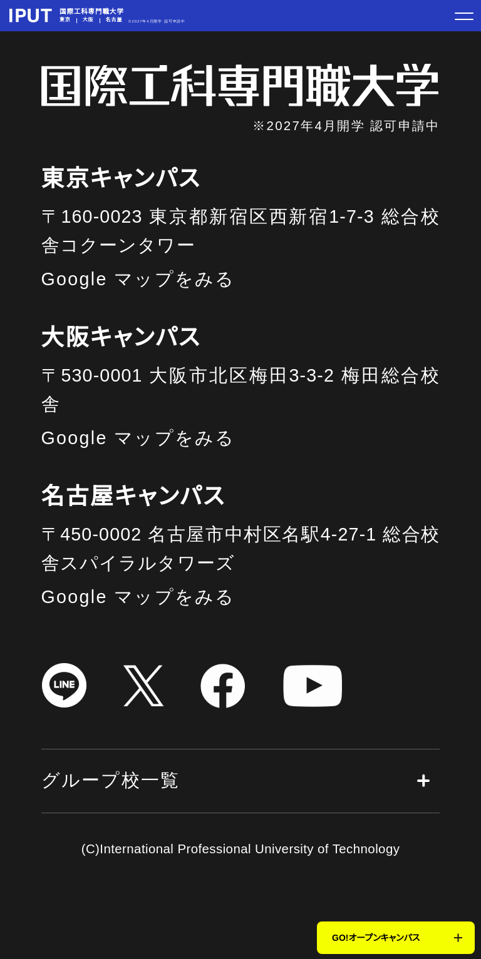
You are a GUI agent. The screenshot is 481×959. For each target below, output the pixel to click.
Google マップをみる (138, 279)
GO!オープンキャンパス (376, 938)
